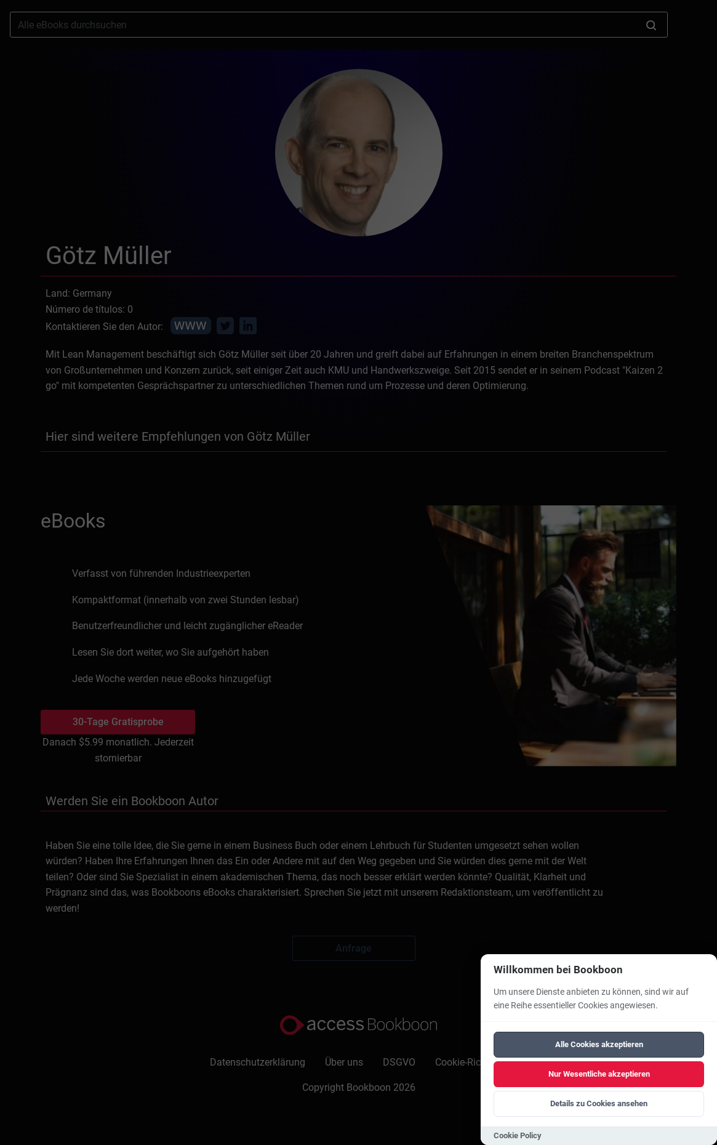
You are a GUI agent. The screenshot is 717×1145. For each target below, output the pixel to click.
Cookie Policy (518, 1135)
